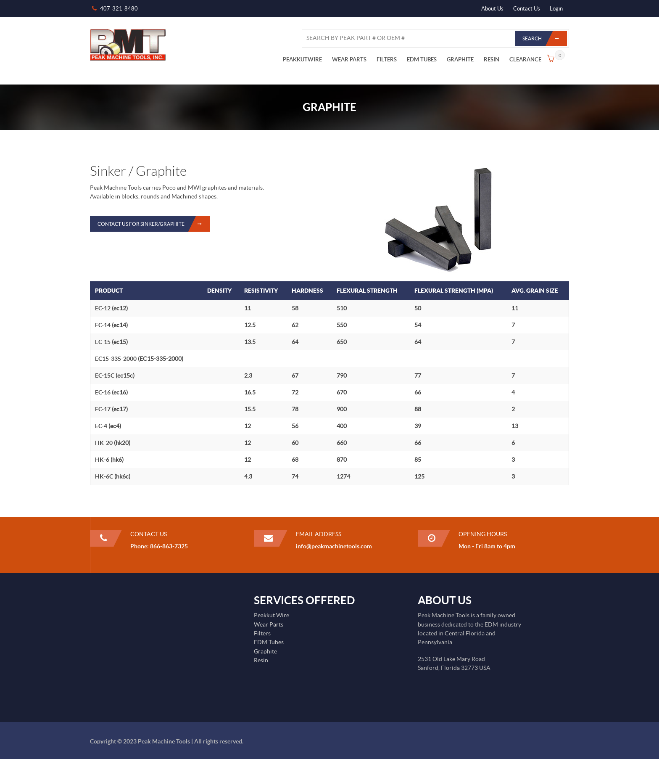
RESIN (491, 59)
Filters (262, 633)
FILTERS (387, 59)
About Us (492, 8)
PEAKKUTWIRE (302, 59)
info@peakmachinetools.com (334, 546)
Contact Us (526, 8)
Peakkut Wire (271, 615)
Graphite (265, 651)
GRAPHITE (460, 59)
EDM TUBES (422, 59)
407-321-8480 (119, 8)
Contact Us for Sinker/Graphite (154, 224)
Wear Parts (268, 624)
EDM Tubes (269, 642)
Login (556, 8)
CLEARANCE (525, 59)
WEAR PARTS (349, 59)
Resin (261, 660)
